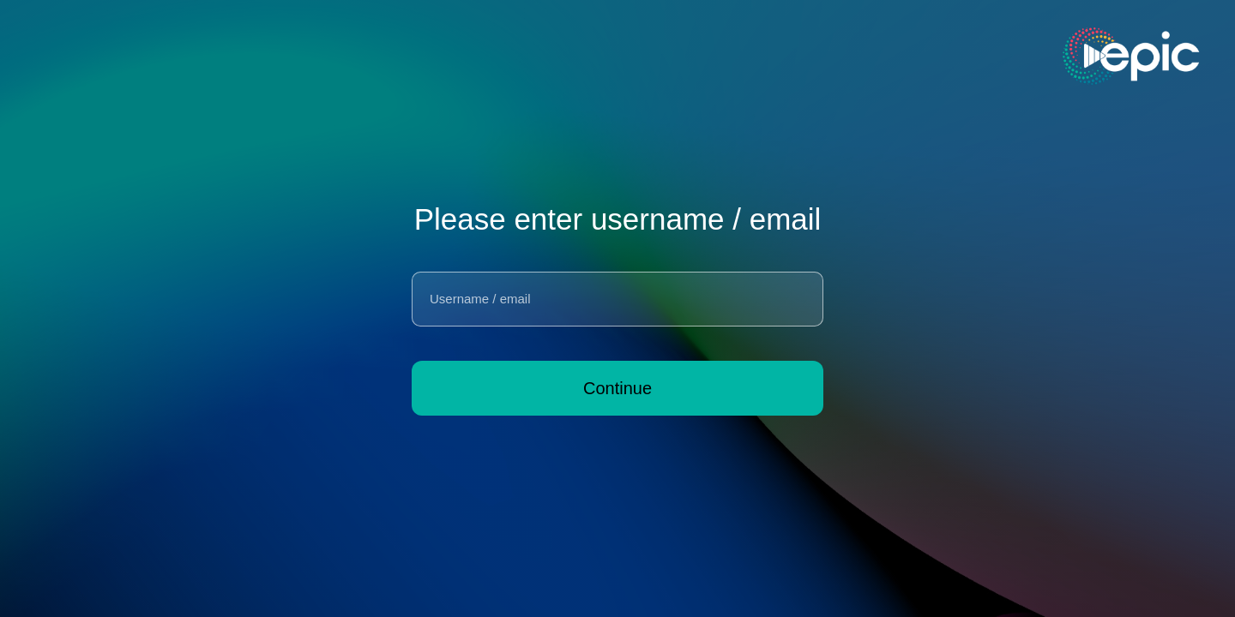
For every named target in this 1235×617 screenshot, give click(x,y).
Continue (617, 388)
